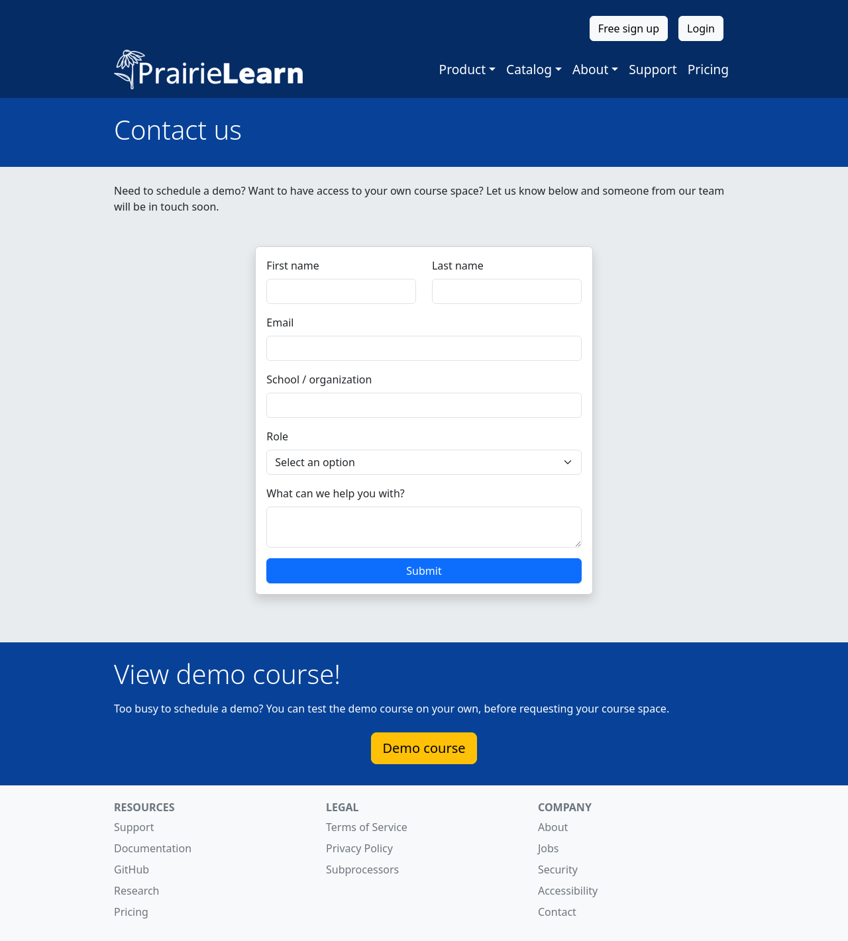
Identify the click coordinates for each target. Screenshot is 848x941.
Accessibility (568, 890)
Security (558, 869)
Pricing (708, 69)
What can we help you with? (335, 493)
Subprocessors (362, 869)
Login (701, 28)
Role (277, 436)
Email (279, 322)
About (553, 827)
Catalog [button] (529, 69)
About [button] (590, 69)
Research (137, 890)
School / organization (319, 379)
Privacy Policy (359, 848)
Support (652, 69)
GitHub (131, 869)
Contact (557, 912)
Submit (423, 571)
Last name (458, 265)
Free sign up (628, 28)
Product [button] (462, 69)
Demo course (423, 748)
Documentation (152, 848)
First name (292, 265)
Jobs (548, 848)
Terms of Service (366, 827)
